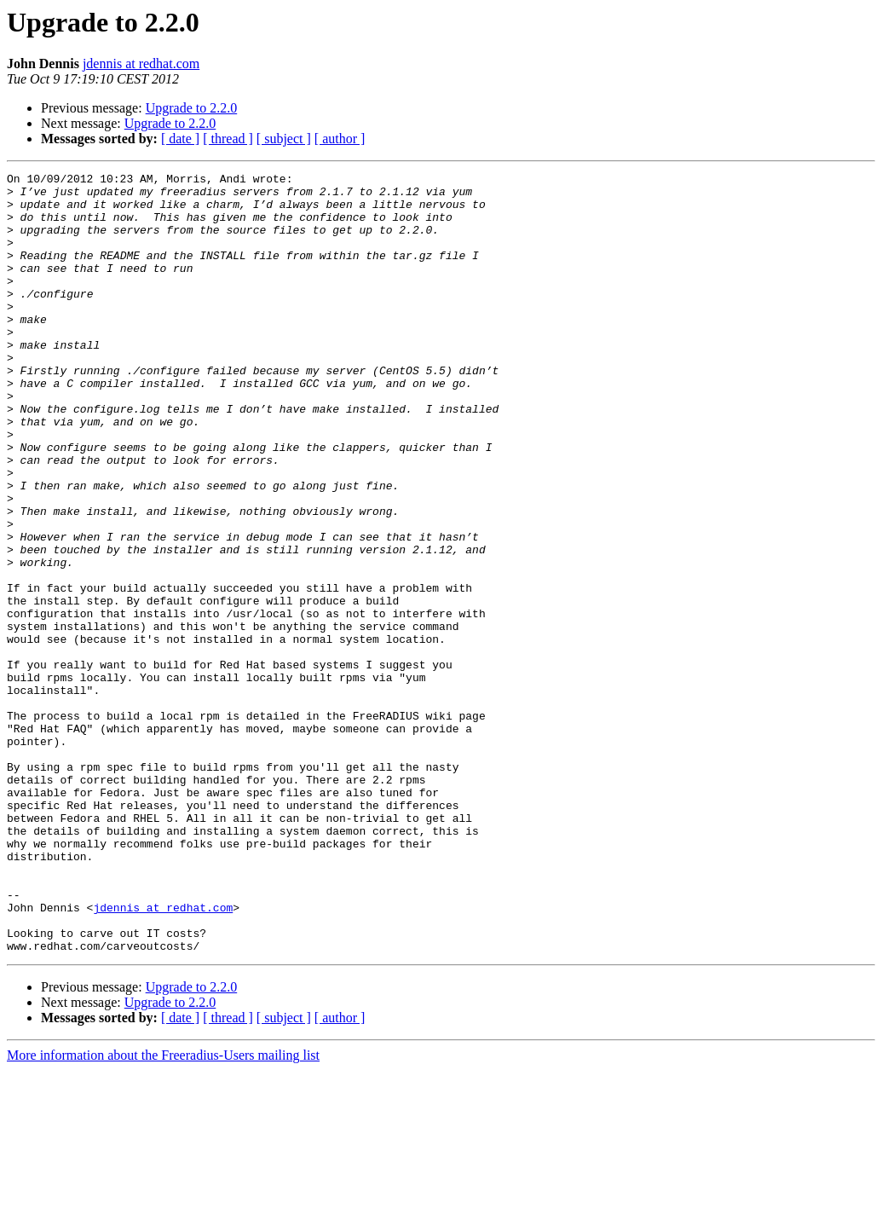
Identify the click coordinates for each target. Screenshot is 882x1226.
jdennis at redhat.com (141, 63)
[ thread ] (228, 138)
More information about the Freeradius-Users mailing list (163, 1211)
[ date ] (180, 138)
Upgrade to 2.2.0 (192, 108)
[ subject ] (284, 138)
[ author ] (340, 138)
